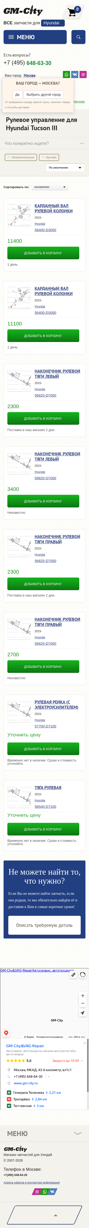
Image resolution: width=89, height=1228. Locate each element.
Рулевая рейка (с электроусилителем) (56, 704)
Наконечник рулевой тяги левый (57, 373)
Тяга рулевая (48, 787)
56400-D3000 (45, 230)
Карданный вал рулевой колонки (54, 208)
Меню (26, 37)
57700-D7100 (45, 726)
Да (17, 94)
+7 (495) (28, 62)
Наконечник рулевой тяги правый (57, 539)
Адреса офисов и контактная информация (32, 1182)
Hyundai (51, 23)
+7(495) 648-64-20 (15, 1175)
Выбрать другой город (44, 94)
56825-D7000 (45, 561)
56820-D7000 (45, 395)
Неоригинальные (23, 157)
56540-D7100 (45, 806)
